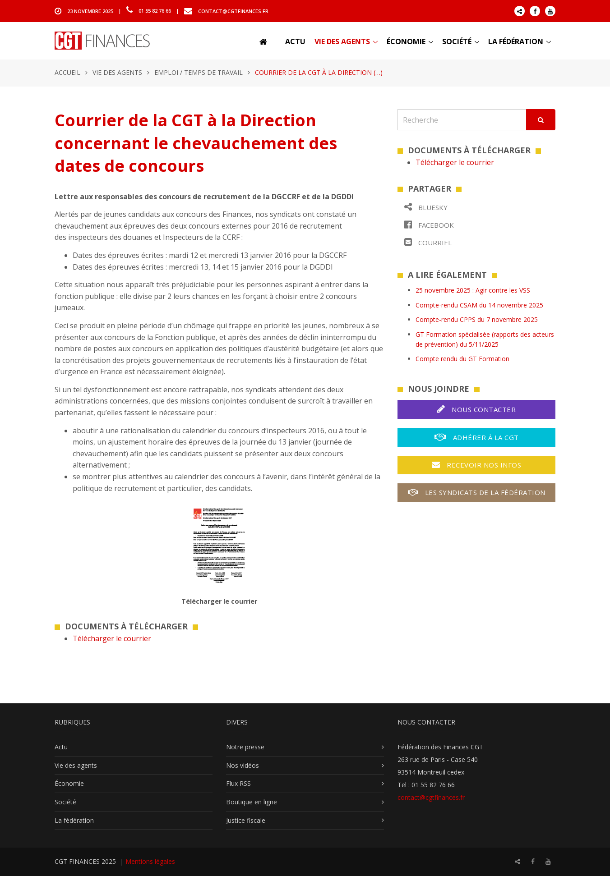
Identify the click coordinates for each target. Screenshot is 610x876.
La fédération (515, 41)
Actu (295, 41)
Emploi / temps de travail (198, 72)
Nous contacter (476, 409)
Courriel (428, 242)
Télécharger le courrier (112, 638)
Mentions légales (150, 861)
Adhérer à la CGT (476, 437)
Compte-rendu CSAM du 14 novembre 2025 (479, 305)
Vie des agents (342, 41)
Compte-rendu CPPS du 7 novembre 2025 (477, 319)
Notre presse (245, 747)
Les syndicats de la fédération (476, 492)
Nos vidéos (242, 765)
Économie (406, 41)
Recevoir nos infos (476, 464)
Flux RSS (238, 783)
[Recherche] (462, 119)
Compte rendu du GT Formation (462, 358)
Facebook (429, 224)
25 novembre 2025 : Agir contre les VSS (473, 290)
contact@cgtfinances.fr (233, 10)
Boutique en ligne (251, 802)
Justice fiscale (245, 820)
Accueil (67, 72)
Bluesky (426, 207)
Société (456, 41)
